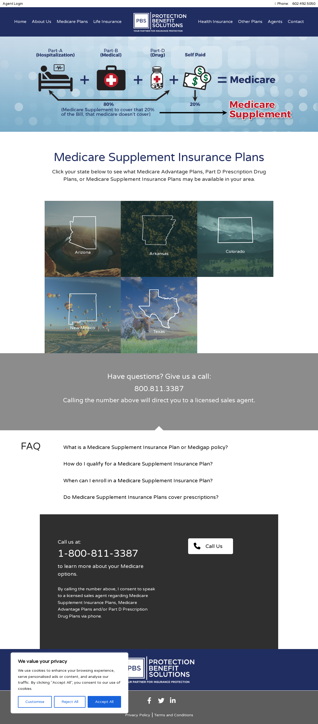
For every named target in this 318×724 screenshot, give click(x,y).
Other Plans (250, 21)
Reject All (69, 701)
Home (20, 21)
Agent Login (13, 4)
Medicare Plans (72, 21)
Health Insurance (215, 21)
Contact (296, 21)
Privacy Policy (137, 715)
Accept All (104, 701)
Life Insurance (107, 21)
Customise (34, 701)
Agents (275, 21)
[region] (69, 683)
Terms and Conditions (173, 715)
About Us (41, 21)
